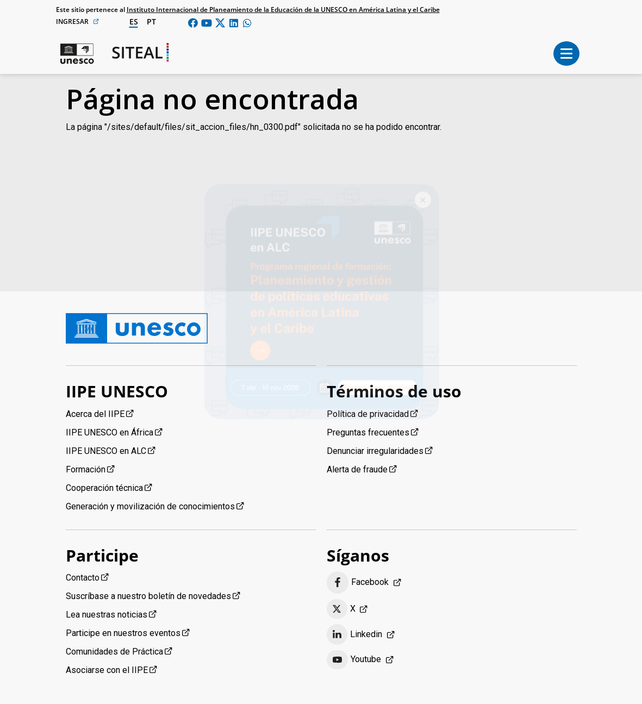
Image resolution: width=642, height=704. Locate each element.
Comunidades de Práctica (114, 651)
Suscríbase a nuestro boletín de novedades (148, 596)
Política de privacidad (368, 414)
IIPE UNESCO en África (109, 432)
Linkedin (355, 634)
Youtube (354, 660)
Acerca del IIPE (95, 414)
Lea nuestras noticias (106, 614)
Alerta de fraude (357, 469)
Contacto (82, 577)
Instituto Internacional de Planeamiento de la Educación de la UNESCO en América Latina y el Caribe (283, 9)
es (133, 21)
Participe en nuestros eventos (123, 633)
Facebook (358, 582)
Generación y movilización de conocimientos (150, 506)
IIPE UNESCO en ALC (106, 451)
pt (151, 21)
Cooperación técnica (104, 488)
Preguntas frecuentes (368, 432)
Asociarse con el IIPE (107, 670)
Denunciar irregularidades (375, 451)
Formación (85, 469)
